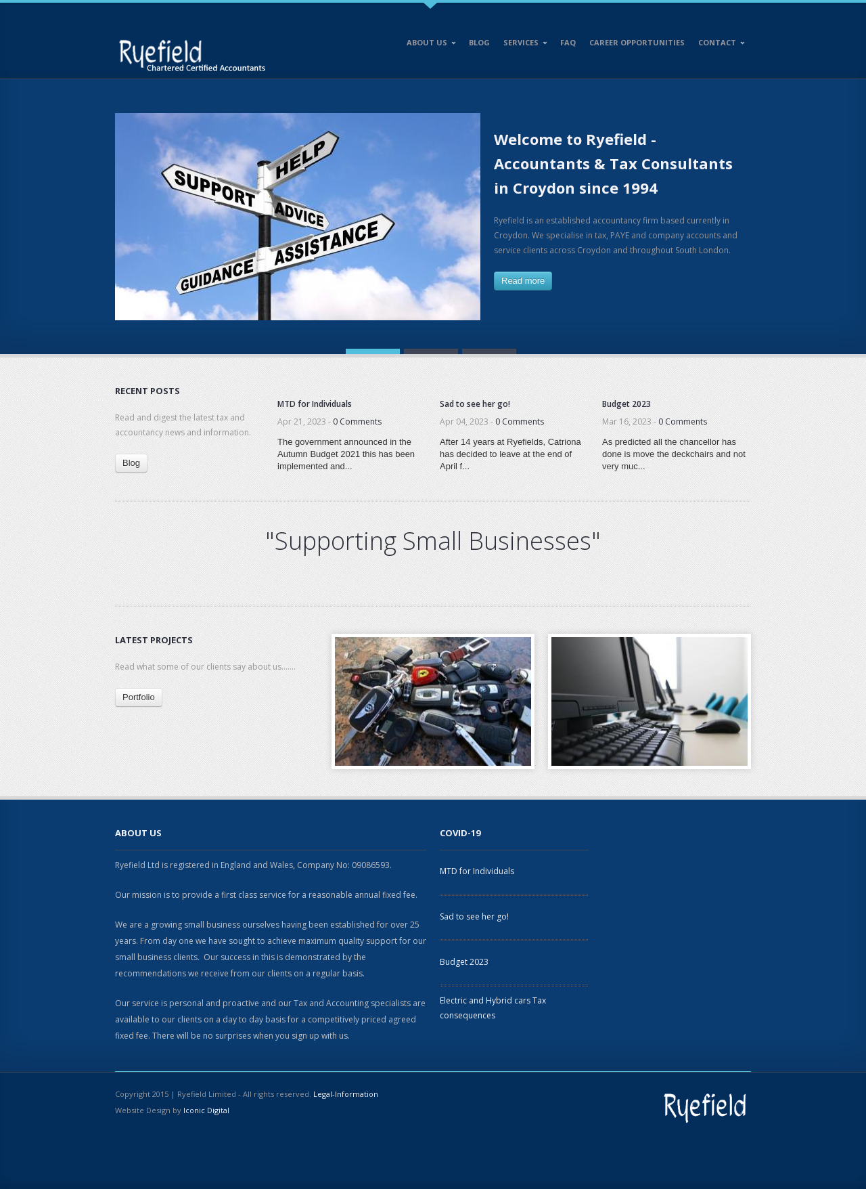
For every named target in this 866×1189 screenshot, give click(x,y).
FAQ (568, 42)
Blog (479, 42)
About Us (428, 44)
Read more (523, 281)
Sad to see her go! (474, 916)
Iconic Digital (206, 1110)
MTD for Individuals (477, 871)
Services (522, 44)
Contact (718, 44)
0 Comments (357, 421)
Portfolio (138, 697)
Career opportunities (637, 42)
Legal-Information (345, 1094)
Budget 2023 (464, 962)
